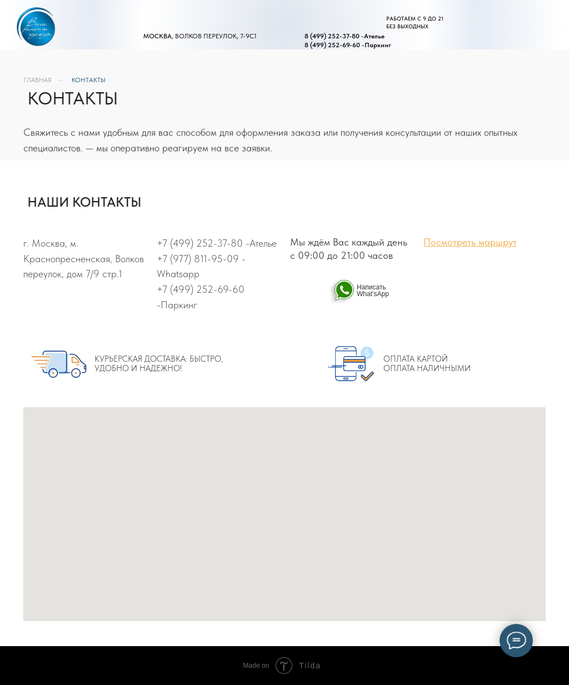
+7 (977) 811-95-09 (198, 258)
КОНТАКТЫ (89, 80)
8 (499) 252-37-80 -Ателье (345, 36)
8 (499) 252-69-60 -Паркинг (348, 45)
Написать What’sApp (373, 290)
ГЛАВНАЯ (37, 80)
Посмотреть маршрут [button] (470, 242)
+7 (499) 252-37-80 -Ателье (217, 243)
